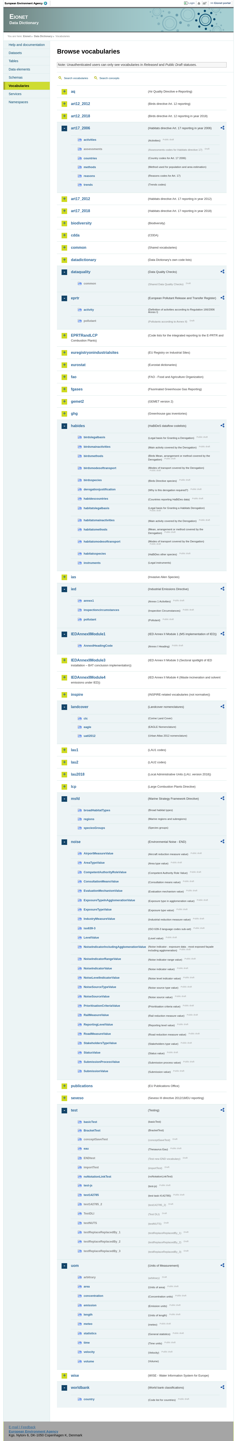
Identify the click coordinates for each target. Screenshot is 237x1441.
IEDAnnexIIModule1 (88, 634)
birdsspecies (93, 480)
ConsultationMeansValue (101, 881)
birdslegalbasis (94, 437)
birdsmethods (93, 456)
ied (73, 589)
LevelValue (91, 937)
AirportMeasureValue (98, 853)
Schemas (15, 77)
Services (15, 94)
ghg (74, 413)
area (87, 1286)
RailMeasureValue (96, 1015)
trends (88, 184)
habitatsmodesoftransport (102, 541)
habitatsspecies (95, 553)
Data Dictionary (43, 36)
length (88, 1314)
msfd (75, 799)
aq (73, 91)
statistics (90, 1333)
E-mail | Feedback (22, 1427)
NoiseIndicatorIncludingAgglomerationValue (115, 947)
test (74, 1110)
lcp (73, 787)
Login (191, 3)
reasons (89, 176)
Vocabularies (19, 86)
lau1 (74, 750)
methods (90, 167)
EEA (27, 3)
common (78, 247)
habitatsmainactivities (99, 520)
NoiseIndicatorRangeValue (102, 959)
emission (90, 1305)
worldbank (80, 1388)
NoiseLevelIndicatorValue (101, 977)
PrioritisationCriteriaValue (102, 1005)
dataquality (80, 272)
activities (90, 139)
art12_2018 (80, 116)
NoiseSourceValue (96, 996)
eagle (87, 727)
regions (89, 819)
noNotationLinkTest (97, 1176)
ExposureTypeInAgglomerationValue (109, 900)
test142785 (91, 1195)
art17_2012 (80, 199)
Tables (13, 61)
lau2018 (77, 774)
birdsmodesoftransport (100, 468)
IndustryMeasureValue (99, 918)
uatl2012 (89, 736)
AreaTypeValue (94, 862)
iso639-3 (89, 928)
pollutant (90, 619)
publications (82, 1086)
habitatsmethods (95, 529)
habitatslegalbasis (96, 508)
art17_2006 (80, 128)
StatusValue (92, 1052)
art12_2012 (80, 104)
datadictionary (83, 260)
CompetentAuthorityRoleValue (105, 872)
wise (75, 1375)
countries (90, 158)
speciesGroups (94, 828)
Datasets (15, 53)
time (87, 1342)
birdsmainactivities (97, 446)
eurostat (78, 365)
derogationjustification (99, 489)
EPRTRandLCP (84, 335)
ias (73, 577)
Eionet (27, 36)
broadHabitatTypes (97, 810)
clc (86, 718)
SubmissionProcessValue (102, 1062)
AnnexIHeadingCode (98, 645)
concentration (93, 1295)
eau (86, 1148)
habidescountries (96, 498)
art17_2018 (80, 211)
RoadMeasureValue (97, 1033)
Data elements (19, 69)
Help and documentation (27, 45)
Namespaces (18, 102)
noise (76, 842)
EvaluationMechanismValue (103, 890)
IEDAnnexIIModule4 (88, 677)
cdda (75, 235)
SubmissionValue (96, 1071)
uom (75, 1266)
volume (89, 1361)
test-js (88, 1185)
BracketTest (92, 1130)
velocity (89, 1352)
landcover (79, 707)
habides (78, 426)
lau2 (74, 762)
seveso (77, 1098)
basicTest (90, 1122)
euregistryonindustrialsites (94, 353)
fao (73, 377)
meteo (88, 1324)
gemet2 (77, 401)
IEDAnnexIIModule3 (88, 660)
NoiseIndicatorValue (98, 968)
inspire (77, 695)
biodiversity (81, 223)
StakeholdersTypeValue (100, 1043)
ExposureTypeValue (98, 909)
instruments (92, 563)
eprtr (75, 298)
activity (89, 309)
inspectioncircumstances (101, 610)
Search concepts (109, 78)
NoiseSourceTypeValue (100, 987)
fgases (77, 389)
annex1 (89, 600)
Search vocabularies (76, 78)
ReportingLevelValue (98, 1024)
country (89, 1399)
